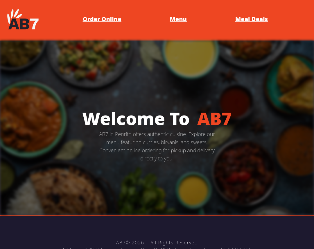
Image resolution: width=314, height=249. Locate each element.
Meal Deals (251, 19)
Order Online (102, 19)
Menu (178, 19)
